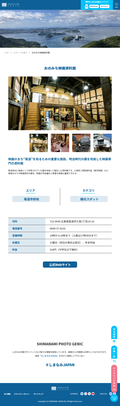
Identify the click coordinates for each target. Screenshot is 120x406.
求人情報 (7, 394)
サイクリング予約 (114, 377)
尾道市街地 (31, 199)
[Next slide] (110, 103)
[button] (39, 143)
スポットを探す (20, 52)
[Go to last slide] (10, 103)
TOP (7, 52)
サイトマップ (38, 394)
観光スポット (89, 199)
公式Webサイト (60, 264)
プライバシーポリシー (22, 394)
